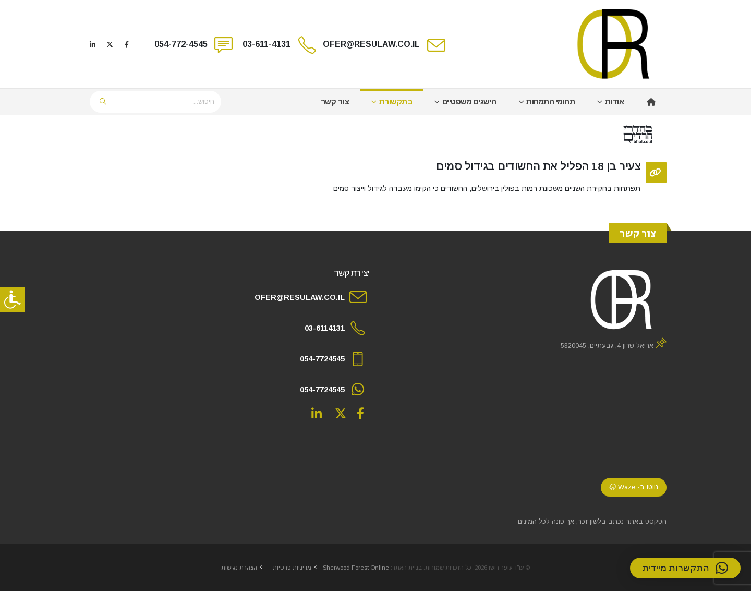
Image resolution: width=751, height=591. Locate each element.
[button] (685, 568)
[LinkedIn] (92, 44)
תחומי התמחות (550, 101)
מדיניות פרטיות (292, 567)
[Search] (103, 102)
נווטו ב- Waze (633, 487)
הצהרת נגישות (239, 567)
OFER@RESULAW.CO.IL (371, 44)
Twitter (340, 413)
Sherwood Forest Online (356, 567)
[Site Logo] (614, 44)
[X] (109, 44)
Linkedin (316, 413)
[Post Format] (656, 172)
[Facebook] (126, 44)
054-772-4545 (181, 44)
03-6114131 (325, 328)
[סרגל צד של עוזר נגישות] (12, 299)
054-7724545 (322, 359)
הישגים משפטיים (469, 101)
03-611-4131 (266, 44)
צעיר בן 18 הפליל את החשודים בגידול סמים (538, 166)
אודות (614, 101)
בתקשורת (396, 101)
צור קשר (335, 101)
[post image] (375, 134)
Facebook (360, 413)
